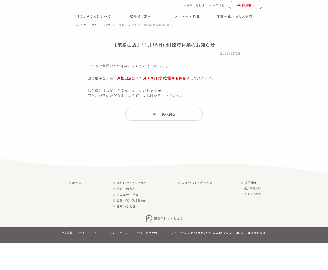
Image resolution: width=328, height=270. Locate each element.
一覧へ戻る (164, 120)
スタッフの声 (252, 221)
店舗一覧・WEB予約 (131, 228)
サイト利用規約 (147, 260)
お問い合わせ (126, 233)
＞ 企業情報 (217, 6)
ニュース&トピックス (97, 28)
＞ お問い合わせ (194, 6)
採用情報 (245, 6)
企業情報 (67, 260)
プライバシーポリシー (117, 260)
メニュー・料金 (127, 222)
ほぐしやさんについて (132, 210)
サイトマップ (87, 260)
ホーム (74, 28)
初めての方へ (126, 216)
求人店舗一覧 (252, 216)
